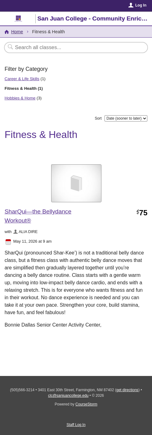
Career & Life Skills (22, 78)
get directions (127, 390)
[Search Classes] (73, 48)
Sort (98, 118)
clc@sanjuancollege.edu (68, 395)
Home (17, 31)
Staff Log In (75, 425)
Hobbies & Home (20, 98)
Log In (140, 5)
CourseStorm (86, 404)
